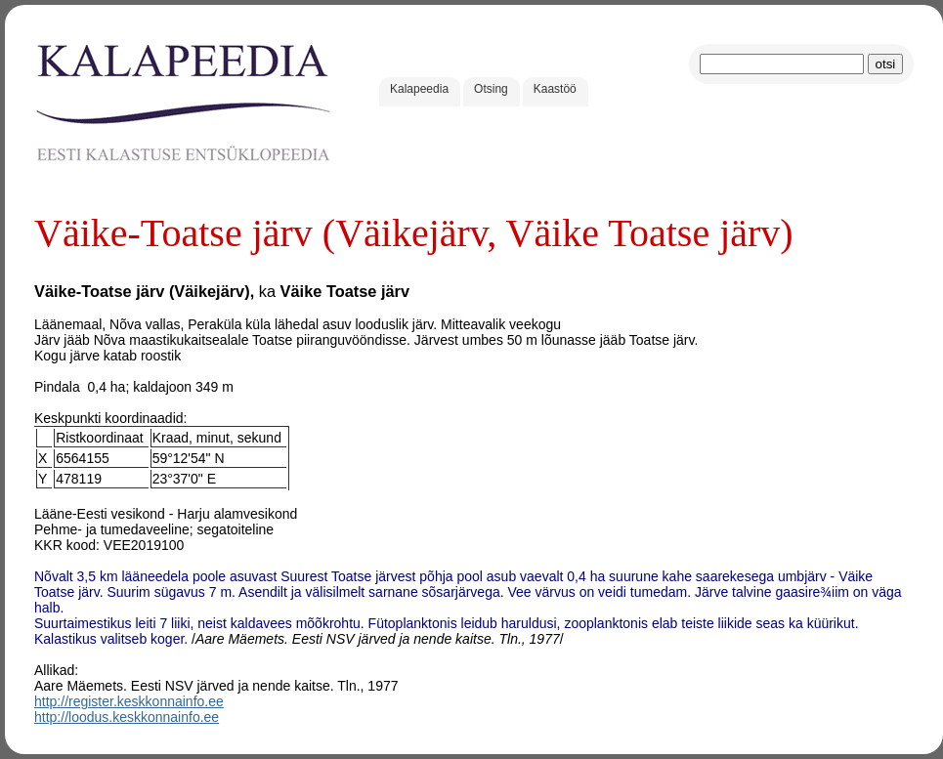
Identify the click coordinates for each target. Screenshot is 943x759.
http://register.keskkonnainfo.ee (129, 701)
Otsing (491, 89)
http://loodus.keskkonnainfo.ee (126, 717)
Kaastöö (555, 89)
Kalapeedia (419, 89)
